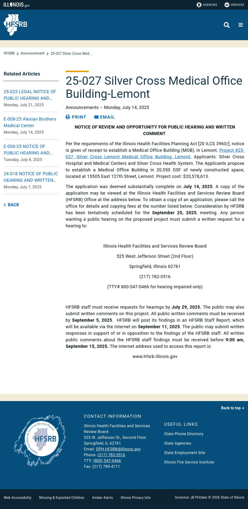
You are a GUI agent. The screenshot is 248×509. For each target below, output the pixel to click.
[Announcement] (33, 53)
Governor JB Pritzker (191, 497)
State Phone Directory (183, 434)
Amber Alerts (102, 498)
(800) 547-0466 (107, 460)
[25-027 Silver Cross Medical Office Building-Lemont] (71, 53)
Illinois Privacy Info (136, 498)
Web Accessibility (17, 498)
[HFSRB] (10, 53)
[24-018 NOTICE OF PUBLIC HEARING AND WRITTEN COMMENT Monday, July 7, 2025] (31, 180)
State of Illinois (232, 497)
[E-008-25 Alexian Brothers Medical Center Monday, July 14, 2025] (31, 126)
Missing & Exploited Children (61, 498)
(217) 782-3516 (111, 455)
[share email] (104, 117)
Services (234, 4)
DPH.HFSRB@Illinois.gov (118, 449)
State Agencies (177, 443)
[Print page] (76, 117)
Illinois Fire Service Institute (189, 462)
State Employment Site (184, 452)
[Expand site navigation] (240, 25)
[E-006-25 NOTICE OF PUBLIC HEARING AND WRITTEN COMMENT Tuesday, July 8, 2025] (31, 153)
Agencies (207, 4)
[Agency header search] (227, 25)
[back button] (11, 204)
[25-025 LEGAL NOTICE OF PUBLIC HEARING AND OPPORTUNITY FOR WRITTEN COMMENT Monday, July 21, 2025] (31, 98)
